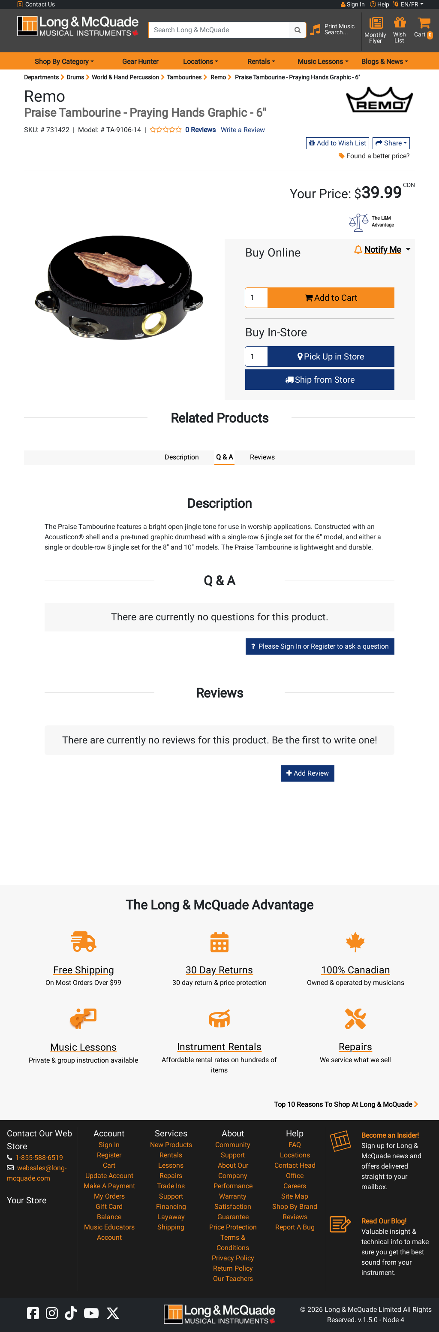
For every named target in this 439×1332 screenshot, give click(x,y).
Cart (109, 1165)
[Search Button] (298, 30)
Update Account (109, 1176)
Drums (75, 77)
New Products (171, 1145)
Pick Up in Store (331, 356)
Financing (171, 1206)
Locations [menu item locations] (198, 61)
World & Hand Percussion (125, 77)
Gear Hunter (140, 61)
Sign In (109, 1145)
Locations (295, 1155)
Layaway (171, 1217)
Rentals (170, 1155)
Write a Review (243, 130)
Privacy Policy (233, 1258)
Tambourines (184, 77)
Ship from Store (320, 380)
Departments (41, 77)
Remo (218, 77)
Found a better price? (374, 156)
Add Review (307, 773)
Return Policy (233, 1268)
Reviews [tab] (262, 457)
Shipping (170, 1227)
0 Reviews (200, 130)
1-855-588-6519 (35, 1158)
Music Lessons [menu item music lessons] (320, 61)
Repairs (170, 1176)
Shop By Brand (294, 1206)
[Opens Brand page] (379, 99)
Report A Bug (295, 1227)
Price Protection (233, 1227)
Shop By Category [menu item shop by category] (62, 61)
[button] (422, 31)
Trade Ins (171, 1186)
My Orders (109, 1196)
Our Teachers (233, 1279)
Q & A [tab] (224, 457)
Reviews (295, 1217)
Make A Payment (109, 1186)
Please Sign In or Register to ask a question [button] (320, 646)
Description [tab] (182, 457)
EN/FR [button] (405, 4)
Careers (294, 1186)
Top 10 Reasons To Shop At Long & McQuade (346, 1104)
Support (171, 1196)
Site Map (294, 1196)
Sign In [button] (353, 4)
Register (109, 1155)
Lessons (170, 1165)
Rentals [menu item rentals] (258, 61)
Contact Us (36, 4)
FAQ (295, 1145)
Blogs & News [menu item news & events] (382, 61)
